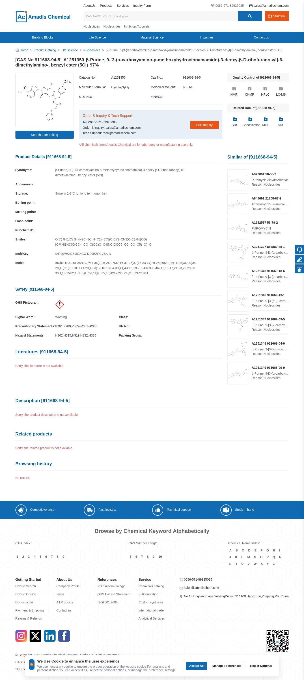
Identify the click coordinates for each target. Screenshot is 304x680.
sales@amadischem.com (271, 5)
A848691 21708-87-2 (266, 198)
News (60, 594)
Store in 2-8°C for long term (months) (81, 193)
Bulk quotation (148, 594)
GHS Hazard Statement (113, 594)
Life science (69, 50)
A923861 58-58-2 (264, 174)
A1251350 (118, 77)
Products (106, 5)
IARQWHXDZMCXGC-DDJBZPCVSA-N (83, 253)
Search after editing (44, 135)
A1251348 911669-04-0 (268, 343)
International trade (151, 610)
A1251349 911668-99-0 (268, 367)
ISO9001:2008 (107, 602)
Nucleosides (112, 26)
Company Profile (68, 586)
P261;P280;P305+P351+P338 (76, 326)
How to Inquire (25, 594)
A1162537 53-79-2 (265, 222)
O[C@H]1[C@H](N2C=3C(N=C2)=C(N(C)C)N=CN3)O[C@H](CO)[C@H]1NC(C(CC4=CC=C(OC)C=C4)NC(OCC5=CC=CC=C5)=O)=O (103, 242)
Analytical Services (151, 618)
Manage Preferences (226, 665)
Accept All (196, 665)
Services (123, 5)
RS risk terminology (111, 586)
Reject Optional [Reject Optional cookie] (261, 665)
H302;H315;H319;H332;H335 (75, 335)
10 (160, 556)
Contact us (63, 610)
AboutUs (90, 5)
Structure (279, 16)
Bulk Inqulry (204, 125)
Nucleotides (92, 26)
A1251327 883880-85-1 (268, 247)
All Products (64, 602)
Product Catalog (45, 50)
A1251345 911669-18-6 (268, 271)
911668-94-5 (192, 77)
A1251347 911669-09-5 (268, 319)
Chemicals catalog (151, 586)
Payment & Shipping (29, 610)
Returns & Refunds (28, 618)
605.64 (188, 87)
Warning (61, 317)
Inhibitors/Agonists (137, 26)
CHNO (120, 87)
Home (24, 50)
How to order (24, 602)
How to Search (25, 586)
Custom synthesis (150, 602)
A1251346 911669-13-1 (268, 295)
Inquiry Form (142, 5)
